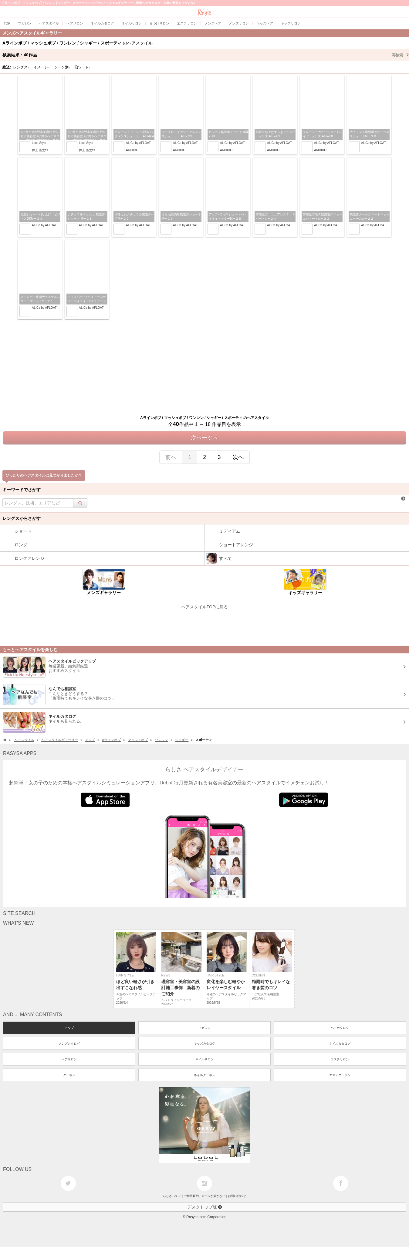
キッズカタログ (204, 1043)
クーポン (69, 1075)
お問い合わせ (237, 1196)
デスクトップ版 (204, 1207)
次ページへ (204, 438)
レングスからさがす (21, 518)
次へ (238, 457)
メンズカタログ (69, 1043)
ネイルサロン (204, 1059)
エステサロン (340, 1059)
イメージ (41, 67)
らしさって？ (172, 1196)
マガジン (204, 1027)
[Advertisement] (204, 369)
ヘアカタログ (340, 1027)
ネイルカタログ (339, 1043)
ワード (83, 67)
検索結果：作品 (205, 54)
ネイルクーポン (204, 1075)
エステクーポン (339, 1075)
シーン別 (62, 67)
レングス (21, 67)
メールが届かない (213, 1196)
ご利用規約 (191, 1196)
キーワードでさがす (21, 489)
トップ (69, 1027)
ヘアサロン (69, 1059)
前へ (170, 457)
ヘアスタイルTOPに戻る (204, 606)
